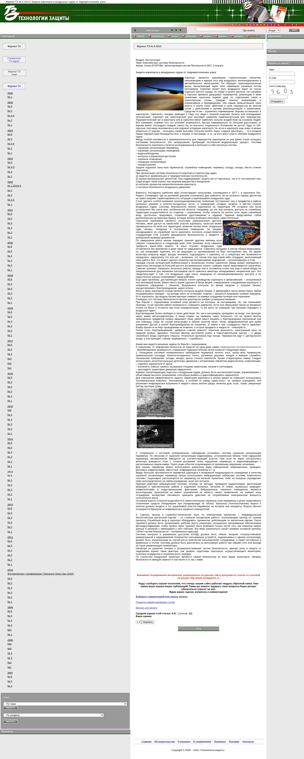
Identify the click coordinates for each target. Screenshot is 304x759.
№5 (9, 648)
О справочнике (202, 741)
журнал (174, 36)
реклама (207, 36)
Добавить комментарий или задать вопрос (162, 596)
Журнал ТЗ (14, 46)
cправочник (190, 36)
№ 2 (9, 120)
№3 (9, 358)
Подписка (220, 741)
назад (198, 628)
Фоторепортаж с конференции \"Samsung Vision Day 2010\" (40, 573)
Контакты (248, 741)
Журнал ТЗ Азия (14, 73)
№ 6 (9, 106)
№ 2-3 (10, 199)
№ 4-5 (10, 167)
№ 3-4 (10, 115)
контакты (238, 36)
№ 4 (9, 195)
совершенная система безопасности (240, 347)
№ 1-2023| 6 (14, 185)
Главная (147, 741)
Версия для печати (146, 607)
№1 (9, 368)
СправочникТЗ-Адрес (14, 59)
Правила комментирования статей (155, 602)
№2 (9, 363)
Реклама (234, 741)
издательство (158, 36)
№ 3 (9, 171)
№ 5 (9, 111)
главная (140, 36)
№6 (9, 410)
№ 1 (9, 97)
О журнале (184, 741)
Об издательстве (164, 741)
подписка (222, 36)
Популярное (7, 731)
